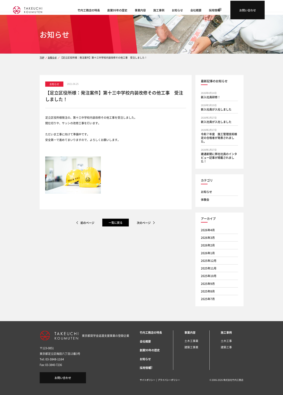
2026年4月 (208, 230)
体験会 (205, 199)
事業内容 (157, 9)
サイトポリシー (147, 379)
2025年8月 (208, 291)
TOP (42, 57)
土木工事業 (191, 341)
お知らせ (195, 9)
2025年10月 (208, 276)
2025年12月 (208, 260)
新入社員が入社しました (216, 109)
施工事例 (176, 9)
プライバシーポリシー (169, 379)
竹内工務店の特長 (106, 9)
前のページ (87, 223)
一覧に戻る (116, 222)
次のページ (145, 223)
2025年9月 (208, 283)
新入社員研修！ (210, 97)
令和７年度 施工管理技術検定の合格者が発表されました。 (219, 137)
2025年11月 (208, 268)
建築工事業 (191, 347)
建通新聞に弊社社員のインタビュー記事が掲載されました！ (219, 157)
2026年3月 (208, 237)
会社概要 (213, 9)
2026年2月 (208, 245)
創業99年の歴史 (135, 9)
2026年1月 (208, 253)
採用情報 (232, 9)
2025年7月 (208, 299)
